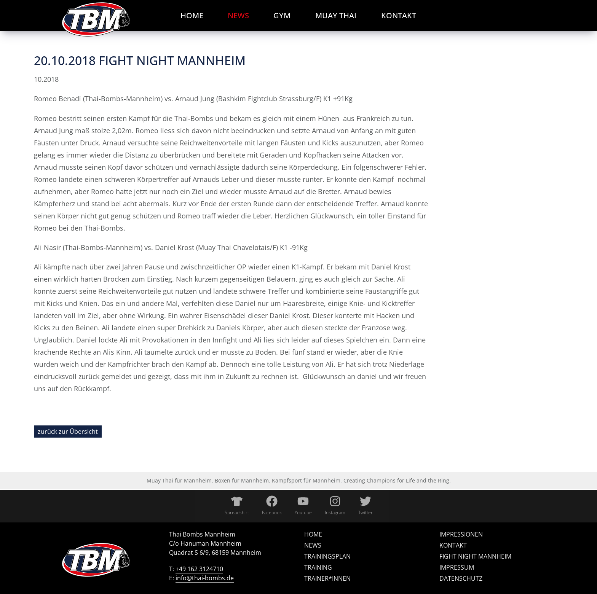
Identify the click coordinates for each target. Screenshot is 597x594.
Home (313, 534)
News (312, 545)
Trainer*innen (327, 578)
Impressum (456, 567)
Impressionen (461, 534)
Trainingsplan (327, 556)
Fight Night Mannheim (475, 556)
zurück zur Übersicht (68, 431)
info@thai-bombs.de (205, 578)
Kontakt (453, 545)
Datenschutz (460, 578)
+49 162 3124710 (199, 569)
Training (318, 567)
